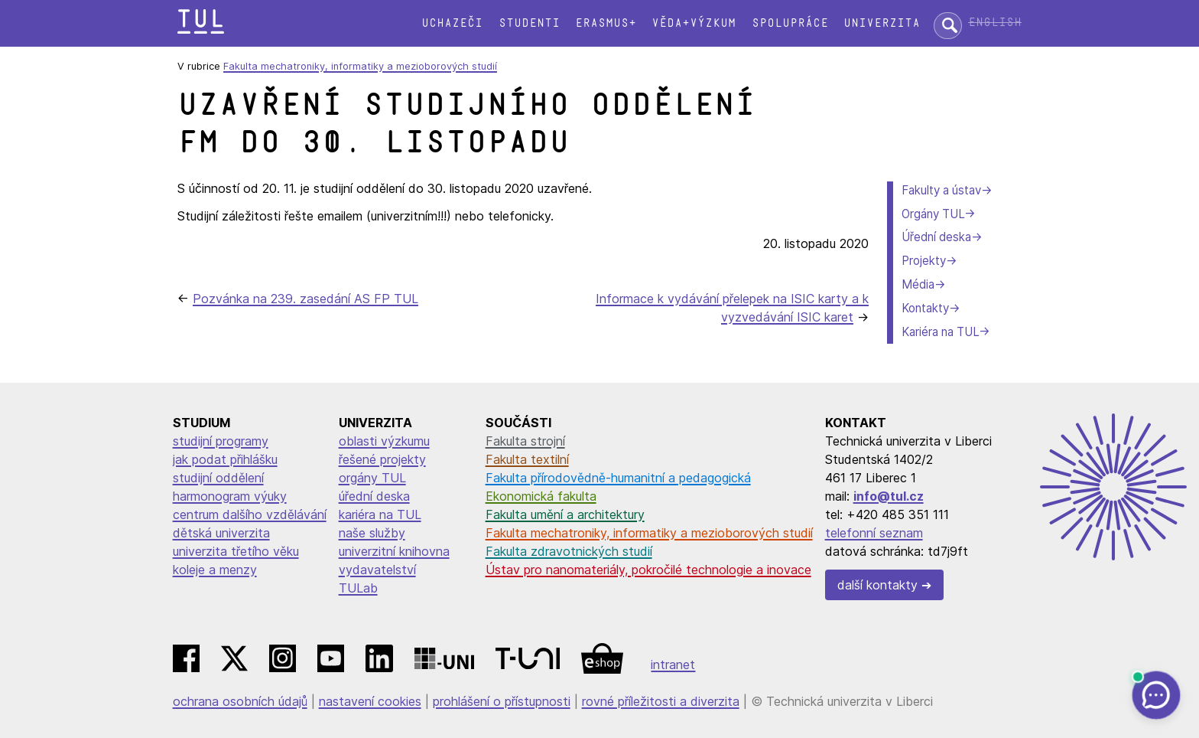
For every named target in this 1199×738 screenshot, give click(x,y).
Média (918, 284)
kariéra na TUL (380, 514)
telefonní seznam (874, 532)
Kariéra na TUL (940, 332)
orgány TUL (372, 477)
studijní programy (220, 441)
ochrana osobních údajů (240, 701)
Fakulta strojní (525, 441)
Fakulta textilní (527, 459)
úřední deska (374, 496)
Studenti (529, 23)
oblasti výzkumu (384, 441)
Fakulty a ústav (941, 190)
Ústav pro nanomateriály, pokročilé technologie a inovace (648, 569)
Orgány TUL (933, 214)
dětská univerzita (221, 532)
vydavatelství (377, 569)
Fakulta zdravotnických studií (569, 551)
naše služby (372, 532)
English (995, 22)
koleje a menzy (215, 569)
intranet (673, 664)
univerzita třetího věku (236, 551)
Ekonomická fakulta (541, 496)
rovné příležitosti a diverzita (660, 701)
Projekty (924, 260)
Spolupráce (790, 23)
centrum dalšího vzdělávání (250, 514)
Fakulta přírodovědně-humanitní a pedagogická (618, 477)
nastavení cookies (370, 701)
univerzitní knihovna (394, 551)
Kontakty (925, 308)
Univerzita (881, 23)
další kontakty (877, 585)
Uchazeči (452, 23)
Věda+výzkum (693, 23)
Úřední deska (936, 237)
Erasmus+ (605, 23)
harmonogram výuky (230, 496)
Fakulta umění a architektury (565, 514)
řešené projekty (382, 459)
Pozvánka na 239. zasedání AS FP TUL (305, 298)
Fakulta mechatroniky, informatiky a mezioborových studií (360, 66)
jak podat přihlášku (225, 459)
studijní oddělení (218, 477)
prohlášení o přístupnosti (501, 701)
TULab (358, 588)
